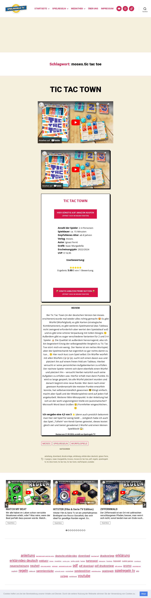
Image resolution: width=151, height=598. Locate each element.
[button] (6, 505)
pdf (90, 459)
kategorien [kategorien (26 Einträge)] (102, 561)
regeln (95, 459)
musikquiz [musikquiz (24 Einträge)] (137, 561)
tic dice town (52, 462)
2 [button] (68, 530)
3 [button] (70, 530)
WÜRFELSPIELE (79, 443)
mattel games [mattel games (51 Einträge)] (127, 561)
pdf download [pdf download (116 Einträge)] (86, 565)
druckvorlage (67, 456)
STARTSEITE (40, 8)
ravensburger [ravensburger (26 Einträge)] (137, 566)
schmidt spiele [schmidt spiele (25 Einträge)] (59, 571)
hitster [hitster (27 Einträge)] (51, 561)
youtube (91, 462)
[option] (28, 503)
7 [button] (78, 530)
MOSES (46, 443)
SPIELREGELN (59, 8)
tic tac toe (62, 462)
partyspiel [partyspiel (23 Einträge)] (55, 566)
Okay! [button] (143, 594)
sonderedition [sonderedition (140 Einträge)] (82, 570)
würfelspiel (82, 462)
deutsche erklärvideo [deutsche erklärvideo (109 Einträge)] (66, 555)
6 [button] (76, 530)
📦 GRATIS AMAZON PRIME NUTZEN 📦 (75, 292)
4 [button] (72, 530)
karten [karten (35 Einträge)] (83, 561)
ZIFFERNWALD (108, 509)
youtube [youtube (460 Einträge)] (84, 576)
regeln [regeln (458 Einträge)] (23, 571)
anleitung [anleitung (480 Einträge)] (28, 555)
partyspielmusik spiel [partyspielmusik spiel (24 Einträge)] (65, 566)
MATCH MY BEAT (16, 509)
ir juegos (48, 459)
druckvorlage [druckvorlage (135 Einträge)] (107, 555)
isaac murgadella (59, 459)
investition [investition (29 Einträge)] (58, 561)
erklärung (77, 456)
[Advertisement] (75, 34)
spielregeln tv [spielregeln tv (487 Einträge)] (125, 571)
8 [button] (80, 530)
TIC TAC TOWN (75, 89)
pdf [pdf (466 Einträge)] (75, 566)
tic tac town (72, 462)
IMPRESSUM (107, 8)
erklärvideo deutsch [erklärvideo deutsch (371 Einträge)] (24, 560)
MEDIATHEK (77, 8)
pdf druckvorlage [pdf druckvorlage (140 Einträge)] (104, 565)
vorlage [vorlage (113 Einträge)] (64, 576)
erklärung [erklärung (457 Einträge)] (122, 555)
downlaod (57, 456)
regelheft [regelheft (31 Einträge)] (14, 571)
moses (70, 459)
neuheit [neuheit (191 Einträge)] (35, 565)
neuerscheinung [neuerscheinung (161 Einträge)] (19, 565)
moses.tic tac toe (81, 459)
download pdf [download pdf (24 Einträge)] (95, 556)
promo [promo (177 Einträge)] (127, 565)
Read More (11, 523)
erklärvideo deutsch (90, 456)
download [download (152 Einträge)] (84, 555)
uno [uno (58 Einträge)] (137, 571)
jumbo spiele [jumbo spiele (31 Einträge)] (75, 561)
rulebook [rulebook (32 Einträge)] (32, 571)
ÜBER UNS (93, 8)
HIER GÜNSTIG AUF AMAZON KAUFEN (75, 214)
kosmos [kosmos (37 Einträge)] (109, 561)
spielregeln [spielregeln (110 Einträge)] (108, 571)
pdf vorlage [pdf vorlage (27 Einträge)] (118, 566)
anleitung (48, 456)
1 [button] (66, 530)
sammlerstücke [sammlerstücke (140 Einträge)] (45, 570)
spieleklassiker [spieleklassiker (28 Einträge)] (96, 571)
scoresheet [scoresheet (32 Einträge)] (69, 571)
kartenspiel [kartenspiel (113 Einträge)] (92, 560)
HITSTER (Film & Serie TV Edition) (73, 509)
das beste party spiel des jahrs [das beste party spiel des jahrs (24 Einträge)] (45, 556)
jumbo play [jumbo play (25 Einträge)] (66, 561)
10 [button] (84, 530)
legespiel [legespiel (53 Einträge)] (117, 561)
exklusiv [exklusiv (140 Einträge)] (43, 560)
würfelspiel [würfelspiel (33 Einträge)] (73, 576)
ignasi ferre (103, 456)
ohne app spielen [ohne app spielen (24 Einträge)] (46, 566)
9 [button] (82, 530)
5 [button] (74, 530)
